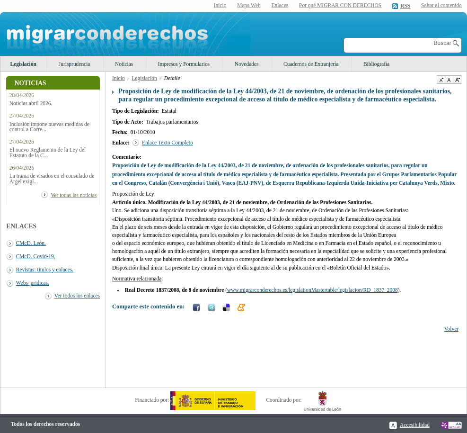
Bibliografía (376, 64)
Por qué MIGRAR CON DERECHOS (340, 5)
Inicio (220, 5)
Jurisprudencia (74, 64)
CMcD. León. (31, 243)
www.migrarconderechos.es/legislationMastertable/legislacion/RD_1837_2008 (312, 290)
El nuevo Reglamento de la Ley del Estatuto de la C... (47, 152)
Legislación (23, 64)
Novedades (247, 64)
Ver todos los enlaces (77, 295)
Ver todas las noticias (74, 195)
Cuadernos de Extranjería (310, 64)
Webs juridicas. (32, 283)
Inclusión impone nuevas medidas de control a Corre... (49, 127)
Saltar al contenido (441, 5)
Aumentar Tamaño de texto (457, 79)
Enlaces (280, 5)
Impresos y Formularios (184, 64)
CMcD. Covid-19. (35, 256)
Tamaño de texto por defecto (449, 79)
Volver (451, 329)
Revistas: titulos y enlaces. (44, 269)
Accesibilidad (415, 425)
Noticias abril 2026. (31, 103)
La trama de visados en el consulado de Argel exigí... (51, 178)
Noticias (124, 64)
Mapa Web (248, 5)
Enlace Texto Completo (167, 142)
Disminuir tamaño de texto (441, 79)
